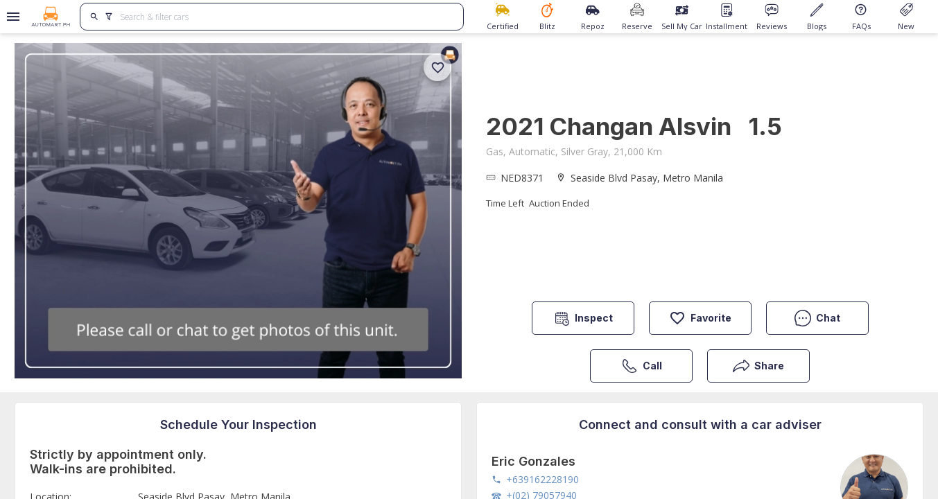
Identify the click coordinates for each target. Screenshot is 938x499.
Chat (817, 318)
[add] (437, 67)
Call (641, 366)
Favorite (700, 318)
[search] (94, 16)
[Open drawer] (10, 16)
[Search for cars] (286, 16)
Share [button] (758, 366)
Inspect (583, 318)
